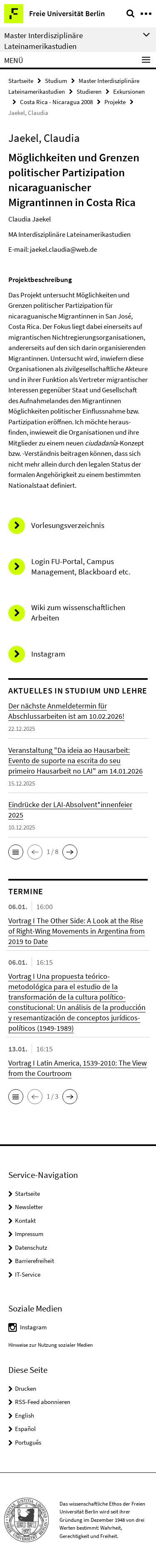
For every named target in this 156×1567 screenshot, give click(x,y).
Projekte (115, 102)
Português (28, 1442)
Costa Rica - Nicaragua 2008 (56, 102)
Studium (56, 81)
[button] (15, 852)
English (24, 1415)
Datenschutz (31, 1247)
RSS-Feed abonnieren (42, 1402)
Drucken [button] (25, 1388)
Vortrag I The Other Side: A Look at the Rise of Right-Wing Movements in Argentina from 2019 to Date (76, 931)
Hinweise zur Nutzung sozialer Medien (50, 1344)
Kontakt (25, 1220)
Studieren (89, 91)
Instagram (33, 1327)
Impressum (29, 1234)
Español (25, 1429)
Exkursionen (129, 91)
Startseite (20, 81)
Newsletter (29, 1207)
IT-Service (27, 1274)
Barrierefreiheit (34, 1261)
